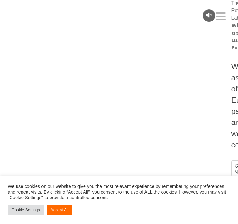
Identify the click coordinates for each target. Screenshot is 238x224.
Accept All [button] (59, 210)
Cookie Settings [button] (26, 210)
